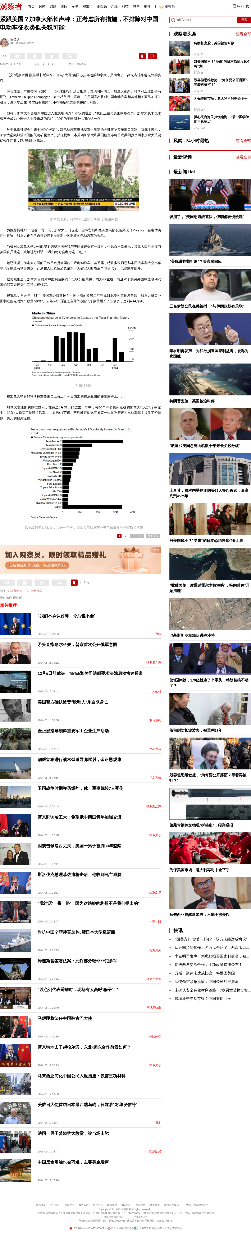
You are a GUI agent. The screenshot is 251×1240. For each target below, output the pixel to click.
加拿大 (18, 591)
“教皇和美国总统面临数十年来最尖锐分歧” (205, 445)
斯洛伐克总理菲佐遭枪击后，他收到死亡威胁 (79, 874)
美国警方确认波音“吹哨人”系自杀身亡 (73, 702)
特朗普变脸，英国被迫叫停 (214, 43)
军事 (75, 6)
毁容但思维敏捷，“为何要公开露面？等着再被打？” (221, 82)
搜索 (244, 19)
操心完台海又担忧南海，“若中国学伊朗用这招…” (221, 119)
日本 (158, 1123)
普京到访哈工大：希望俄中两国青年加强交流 (79, 817)
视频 (147, 6)
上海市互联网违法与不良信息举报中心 (158, 1228)
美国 (10, 591)
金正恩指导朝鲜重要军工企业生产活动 (73, 730)
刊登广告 (98, 1204)
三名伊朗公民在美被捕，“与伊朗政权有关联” (206, 306)
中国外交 (155, 1036)
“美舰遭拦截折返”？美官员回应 (195, 261)
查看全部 (243, 34)
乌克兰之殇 (153, 979)
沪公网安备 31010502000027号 (88, 1228)
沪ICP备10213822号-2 (48, 1213)
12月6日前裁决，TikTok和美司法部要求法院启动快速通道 (90, 673)
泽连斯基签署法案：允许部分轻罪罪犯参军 (77, 960)
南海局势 (155, 950)
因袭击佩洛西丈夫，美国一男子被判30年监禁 (79, 845)
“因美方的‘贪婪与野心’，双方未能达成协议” (211, 939)
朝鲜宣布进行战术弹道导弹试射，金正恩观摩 (79, 759)
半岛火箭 (155, 749)
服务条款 (84, 1204)
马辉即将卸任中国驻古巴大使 (65, 1018)
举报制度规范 (171, 1204)
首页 (31, 6)
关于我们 (55, 1204)
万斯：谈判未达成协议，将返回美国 (205, 973)
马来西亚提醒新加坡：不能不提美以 (199, 914)
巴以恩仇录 (153, 1008)
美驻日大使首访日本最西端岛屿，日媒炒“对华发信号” (87, 1104)
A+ (53, 64)
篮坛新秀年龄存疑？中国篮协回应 (203, 998)
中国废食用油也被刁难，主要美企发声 (73, 1162)
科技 (125, 6)
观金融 (102, 6)
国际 (64, 6)
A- (44, 64)
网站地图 (141, 1204)
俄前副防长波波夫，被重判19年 (195, 730)
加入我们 (126, 1204)
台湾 (158, 634)
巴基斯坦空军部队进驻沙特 (192, 635)
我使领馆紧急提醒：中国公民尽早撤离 (207, 981)
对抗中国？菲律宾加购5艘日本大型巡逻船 (76, 932)
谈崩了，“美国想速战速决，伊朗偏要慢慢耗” (206, 217)
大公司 (156, 691)
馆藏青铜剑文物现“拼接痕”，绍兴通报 (201, 825)
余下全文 (153, 536)
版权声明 (69, 1204)
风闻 (42, 6)
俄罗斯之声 (153, 662)
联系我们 (41, 1204)
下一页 (137, 536)
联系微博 (112, 1204)
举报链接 (155, 1204)
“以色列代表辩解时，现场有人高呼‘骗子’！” (78, 989)
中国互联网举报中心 (120, 1228)
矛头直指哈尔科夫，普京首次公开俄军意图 (77, 644)
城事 (136, 6)
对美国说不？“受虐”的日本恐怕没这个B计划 (222, 64)
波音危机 (155, 720)
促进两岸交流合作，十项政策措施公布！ (208, 964)
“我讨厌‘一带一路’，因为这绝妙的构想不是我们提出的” (89, 903)
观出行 (88, 6)
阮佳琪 (14, 39)
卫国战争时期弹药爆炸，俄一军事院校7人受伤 (80, 788)
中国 (26, 591)
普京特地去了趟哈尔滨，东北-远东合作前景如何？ (84, 1047)
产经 (114, 6)
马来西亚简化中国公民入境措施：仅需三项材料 (82, 1075)
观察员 (168, 6)
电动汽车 (36, 591)
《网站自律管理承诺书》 (197, 1204)
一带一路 (155, 921)
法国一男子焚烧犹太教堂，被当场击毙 (73, 1133)
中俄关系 (155, 835)
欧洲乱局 (155, 893)
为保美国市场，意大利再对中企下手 (220, 99)
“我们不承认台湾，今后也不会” (67, 615)
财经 (53, 6)
